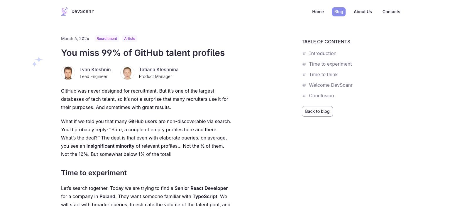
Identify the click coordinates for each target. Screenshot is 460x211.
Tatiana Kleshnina (159, 69)
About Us (363, 11)
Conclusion (318, 95)
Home (318, 11)
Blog (338, 11)
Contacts (391, 11)
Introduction (319, 53)
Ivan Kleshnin (95, 69)
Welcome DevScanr (327, 85)
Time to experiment (327, 64)
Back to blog (317, 111)
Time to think (320, 74)
